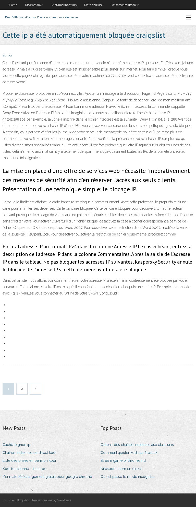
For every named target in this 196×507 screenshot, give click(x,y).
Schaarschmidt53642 (125, 5)
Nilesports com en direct (121, 469)
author (8, 55)
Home (13, 5)
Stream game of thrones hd (123, 460)
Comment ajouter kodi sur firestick (129, 453)
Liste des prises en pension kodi (29, 460)
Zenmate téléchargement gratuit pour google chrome (47, 477)
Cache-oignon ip (16, 445)
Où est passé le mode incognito (127, 477)
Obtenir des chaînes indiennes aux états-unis (137, 445)
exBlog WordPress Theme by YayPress (41, 500)
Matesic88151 (93, 5)
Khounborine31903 (64, 5)
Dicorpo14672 (34, 5)
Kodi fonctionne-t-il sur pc (24, 469)
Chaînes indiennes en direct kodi (29, 453)
